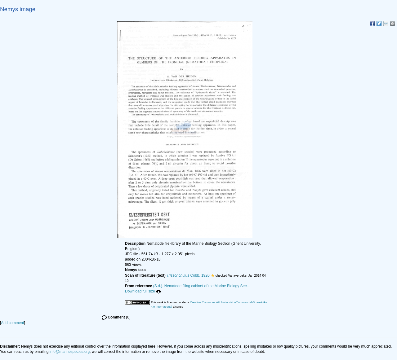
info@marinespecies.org (70, 351)
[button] (213, 275)
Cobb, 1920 (188, 275)
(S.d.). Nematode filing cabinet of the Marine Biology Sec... (201, 286)
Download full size (143, 291)
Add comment (12, 323)
